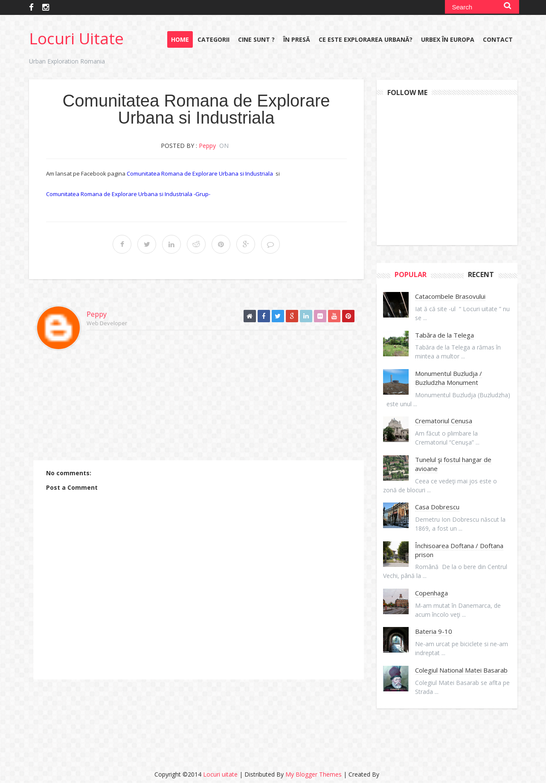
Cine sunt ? (256, 39)
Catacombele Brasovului (450, 296)
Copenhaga (431, 593)
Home (180, 39)
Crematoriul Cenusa (443, 420)
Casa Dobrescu (437, 507)
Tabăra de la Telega (444, 335)
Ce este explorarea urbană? (365, 39)
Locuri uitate (76, 38)
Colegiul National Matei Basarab (461, 670)
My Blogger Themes (313, 774)
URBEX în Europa (447, 39)
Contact (498, 39)
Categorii (213, 39)
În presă (296, 39)
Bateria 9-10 (433, 631)
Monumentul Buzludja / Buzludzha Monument (448, 378)
